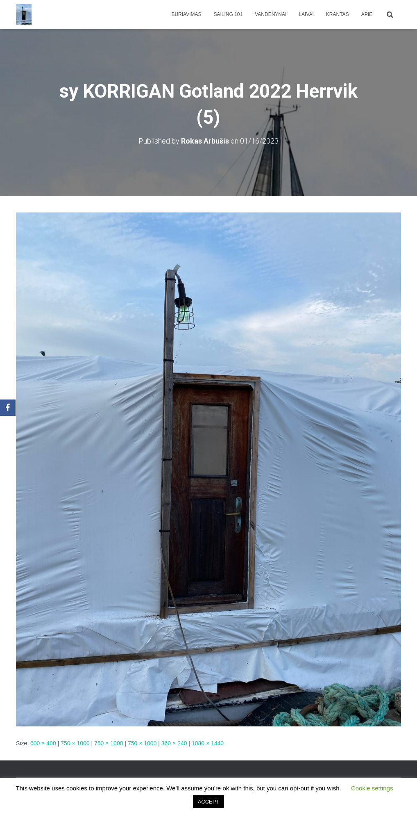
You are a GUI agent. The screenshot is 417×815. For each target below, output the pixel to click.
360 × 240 (174, 743)
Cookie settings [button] (372, 788)
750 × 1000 (75, 743)
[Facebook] (8, 408)
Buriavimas (186, 14)
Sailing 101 (228, 14)
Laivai (306, 14)
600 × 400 (43, 743)
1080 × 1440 (208, 743)
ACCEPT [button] (209, 802)
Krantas (337, 14)
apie (366, 14)
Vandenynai (270, 14)
